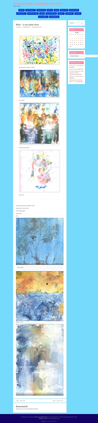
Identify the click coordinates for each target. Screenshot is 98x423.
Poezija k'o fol (38, 27)
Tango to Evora (72, 69)
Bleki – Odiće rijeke (20, 400)
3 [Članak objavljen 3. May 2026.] (82, 36)
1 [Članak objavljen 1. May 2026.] (78, 36)
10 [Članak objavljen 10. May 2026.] (82, 38)
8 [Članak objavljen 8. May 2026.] (78, 38)
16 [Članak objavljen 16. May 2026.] (80, 40)
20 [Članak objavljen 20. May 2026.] (74, 42)
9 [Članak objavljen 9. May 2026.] (80, 38)
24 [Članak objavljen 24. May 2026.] (82, 42)
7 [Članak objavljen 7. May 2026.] (76, 38)
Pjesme (33, 27)
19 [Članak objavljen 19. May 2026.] (72, 42)
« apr (70, 46)
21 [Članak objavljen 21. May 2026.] (76, 42)
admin (19, 27)
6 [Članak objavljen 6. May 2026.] (74, 38)
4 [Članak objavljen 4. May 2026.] (70, 38)
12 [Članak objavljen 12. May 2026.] (72, 40)
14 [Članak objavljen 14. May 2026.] (76, 40)
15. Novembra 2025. (26, 27)
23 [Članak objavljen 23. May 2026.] (80, 42)
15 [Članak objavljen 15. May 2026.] (78, 40)
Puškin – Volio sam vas (58, 400)
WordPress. (54, 421)
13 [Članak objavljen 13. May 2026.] (74, 40)
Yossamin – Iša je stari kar (75, 76)
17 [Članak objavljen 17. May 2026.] (82, 40)
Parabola (49, 421)
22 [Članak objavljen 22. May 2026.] (78, 42)
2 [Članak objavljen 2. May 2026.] (80, 36)
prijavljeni (23, 408)
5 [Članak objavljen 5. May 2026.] (72, 38)
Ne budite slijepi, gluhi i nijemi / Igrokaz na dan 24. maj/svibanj (76, 72)
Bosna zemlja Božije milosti (37, 4)
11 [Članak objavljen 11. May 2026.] (70, 40)
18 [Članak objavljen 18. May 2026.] (70, 42)
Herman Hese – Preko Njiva (75, 65)
